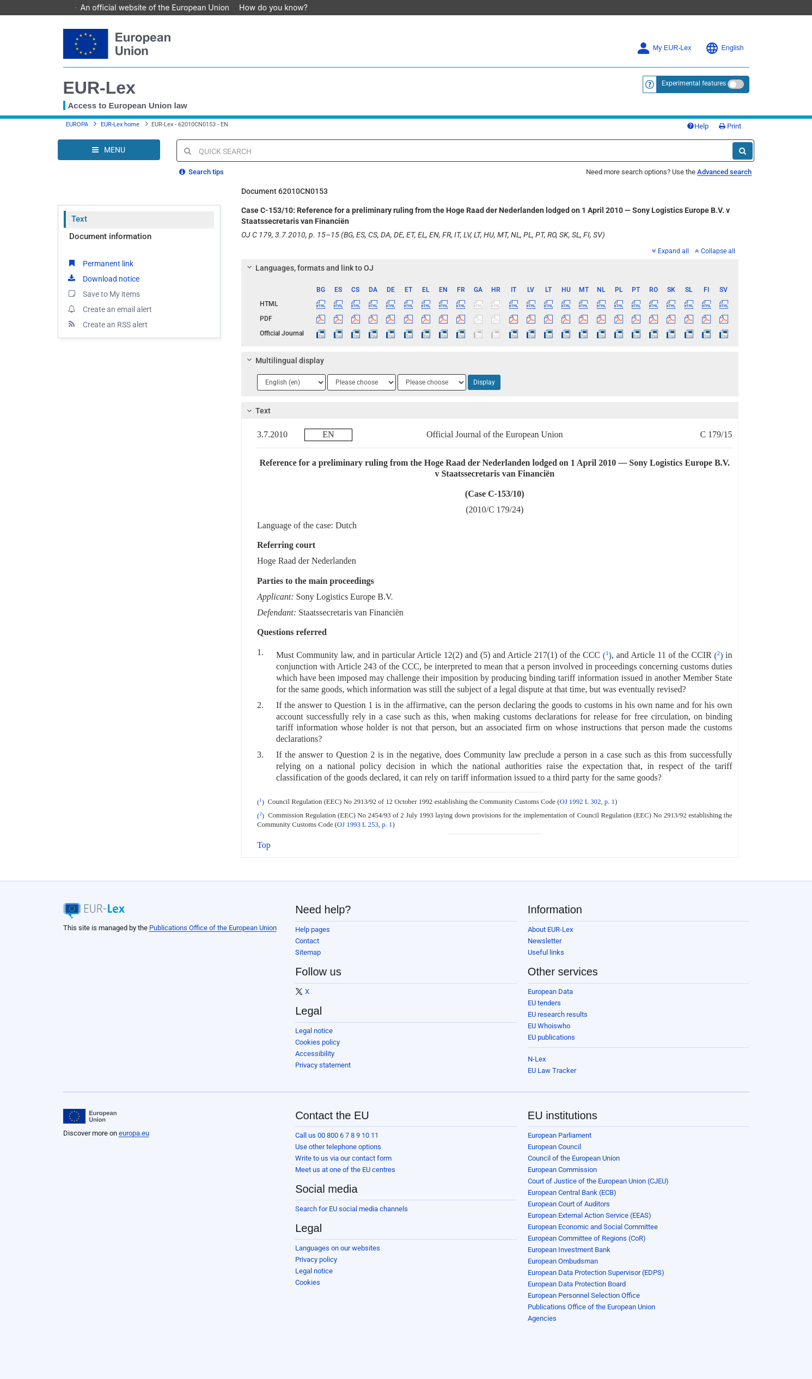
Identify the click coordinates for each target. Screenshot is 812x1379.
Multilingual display (284, 360)
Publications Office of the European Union (213, 928)
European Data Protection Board (577, 1284)
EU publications (551, 1037)
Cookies (307, 1282)
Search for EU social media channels (351, 1209)
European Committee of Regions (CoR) (587, 1238)
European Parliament (559, 1135)
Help (698, 126)
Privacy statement (323, 1065)
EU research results (558, 1014)
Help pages (312, 929)
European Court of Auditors (569, 1204)
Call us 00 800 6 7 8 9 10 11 (336, 1135)
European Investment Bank (569, 1250)
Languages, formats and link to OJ (308, 268)
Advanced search (724, 172)
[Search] (742, 151)
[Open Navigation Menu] (109, 149)
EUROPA (77, 124)
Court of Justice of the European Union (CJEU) (598, 1181)
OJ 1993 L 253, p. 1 (365, 824)
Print (730, 126)
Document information (110, 236)
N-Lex (537, 1059)
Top (264, 845)
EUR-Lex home (120, 124)
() (607, 655)
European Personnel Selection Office (584, 1295)
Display (484, 382)
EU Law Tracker (552, 1070)
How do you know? (279, 7)
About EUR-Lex (550, 929)
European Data (550, 991)
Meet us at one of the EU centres (345, 1170)
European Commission (562, 1170)
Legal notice (314, 1031)
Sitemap (308, 952)
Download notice (102, 278)
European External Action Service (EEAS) (589, 1215)
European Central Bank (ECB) (572, 1192)
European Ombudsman (563, 1261)
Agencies (542, 1318)
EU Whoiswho (549, 1026)
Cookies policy (317, 1042)
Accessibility (314, 1053)
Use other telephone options (338, 1147)
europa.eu (134, 1133)
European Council (554, 1147)
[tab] (490, 268)
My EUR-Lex (664, 48)
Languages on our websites (337, 1248)
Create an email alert (109, 308)
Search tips (201, 172)
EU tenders (544, 1003)
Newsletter (544, 941)
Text (79, 219)
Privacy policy (316, 1259)
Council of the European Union (574, 1158)
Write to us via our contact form (343, 1158)
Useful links (546, 952)
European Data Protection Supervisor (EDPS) (596, 1272)
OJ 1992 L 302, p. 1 (587, 802)
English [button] (724, 48)
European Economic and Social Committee (593, 1227)
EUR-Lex (99, 87)
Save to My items (103, 293)
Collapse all (715, 251)
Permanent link (99, 263)
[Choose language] (291, 382)
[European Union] (90, 1116)
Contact (307, 941)
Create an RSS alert (107, 324)
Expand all (670, 251)
